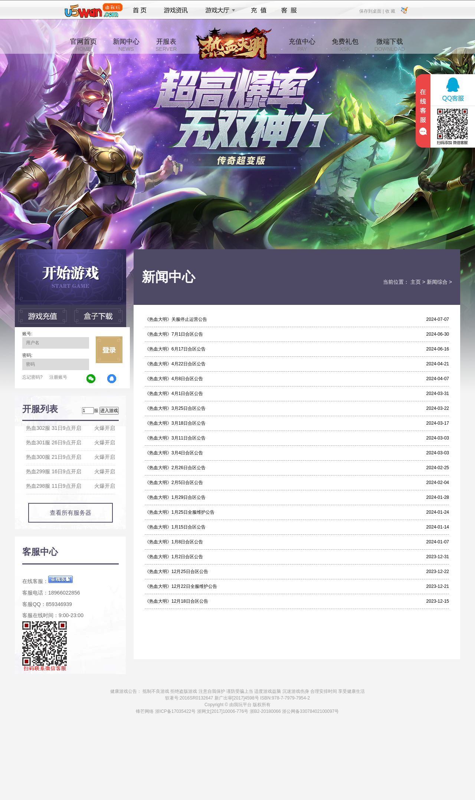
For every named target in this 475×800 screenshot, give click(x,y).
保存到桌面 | (372, 10)
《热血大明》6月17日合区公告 (175, 349)
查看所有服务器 (70, 513)
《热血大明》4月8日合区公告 (174, 378)
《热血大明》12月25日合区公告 (176, 571)
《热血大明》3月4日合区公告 (174, 452)
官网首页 (83, 45)
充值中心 (302, 45)
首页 (139, 10)
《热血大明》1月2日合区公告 (174, 556)
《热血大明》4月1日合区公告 (174, 393)
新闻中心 (126, 45)
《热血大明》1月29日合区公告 (175, 497)
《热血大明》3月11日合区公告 (175, 438)
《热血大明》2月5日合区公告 (174, 482)
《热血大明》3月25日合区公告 (175, 408)
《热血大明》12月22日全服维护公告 (181, 586)
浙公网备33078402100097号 (310, 711)
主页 (415, 282)
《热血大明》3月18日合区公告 (175, 423)
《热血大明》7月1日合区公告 (174, 334)
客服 (289, 10)
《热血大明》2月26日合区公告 (175, 467)
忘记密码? (32, 377)
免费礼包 (345, 45)
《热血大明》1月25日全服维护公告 (179, 512)
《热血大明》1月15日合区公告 (175, 527)
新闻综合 (437, 282)
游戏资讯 (176, 10)
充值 (258, 10)
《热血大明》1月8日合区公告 (174, 541)
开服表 (166, 45)
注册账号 (58, 377)
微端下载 (389, 45)
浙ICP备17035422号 (175, 711)
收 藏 (390, 10)
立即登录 (109, 349)
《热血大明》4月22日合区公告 (175, 363)
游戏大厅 (218, 10)
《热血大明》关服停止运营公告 (176, 319)
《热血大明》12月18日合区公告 (176, 601)
